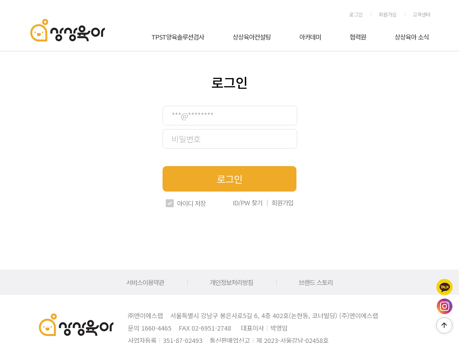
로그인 (356, 14)
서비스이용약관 (145, 282)
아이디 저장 (191, 203)
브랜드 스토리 (316, 282)
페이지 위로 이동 (444, 325)
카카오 (444, 287)
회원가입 (388, 14)
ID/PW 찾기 (247, 202)
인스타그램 (444, 306)
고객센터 (421, 14)
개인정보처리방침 (231, 282)
